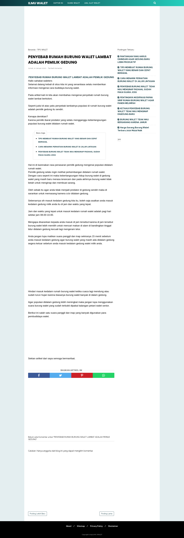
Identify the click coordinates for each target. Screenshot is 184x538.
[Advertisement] (92, 27)
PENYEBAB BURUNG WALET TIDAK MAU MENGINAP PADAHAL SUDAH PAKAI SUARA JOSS (69, 153)
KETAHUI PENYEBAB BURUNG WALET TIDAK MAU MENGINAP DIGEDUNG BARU (134, 111)
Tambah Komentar (55, 68)
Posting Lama (106, 514)
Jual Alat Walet (92, 3)
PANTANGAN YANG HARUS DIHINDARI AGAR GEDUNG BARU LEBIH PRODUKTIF (134, 59)
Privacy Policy (96, 526)
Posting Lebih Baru (37, 514)
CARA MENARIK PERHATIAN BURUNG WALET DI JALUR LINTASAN (67, 147)
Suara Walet (73, 3)
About (68, 526)
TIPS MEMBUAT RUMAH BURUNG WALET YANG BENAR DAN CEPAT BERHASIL (67, 140)
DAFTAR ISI (58, 3)
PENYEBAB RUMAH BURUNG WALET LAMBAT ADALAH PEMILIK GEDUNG (71, 77)
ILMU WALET (38, 3)
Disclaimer (113, 526)
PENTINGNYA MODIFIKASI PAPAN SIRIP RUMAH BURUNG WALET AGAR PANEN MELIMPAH (136, 100)
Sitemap (81, 526)
